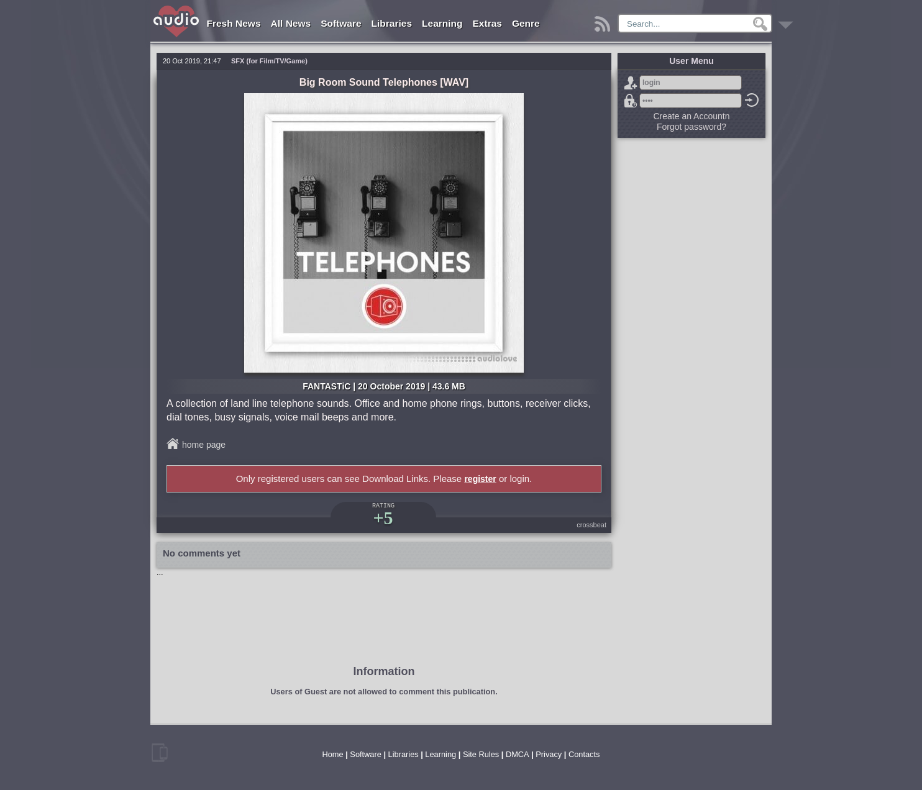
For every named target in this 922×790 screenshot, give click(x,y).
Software (341, 23)
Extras (487, 23)
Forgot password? (630, 100)
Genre (526, 23)
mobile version (159, 752)
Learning (442, 23)
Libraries (392, 23)
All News (291, 23)
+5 (383, 517)
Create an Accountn (692, 116)
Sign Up (630, 82)
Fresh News (234, 23)
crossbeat (591, 525)
